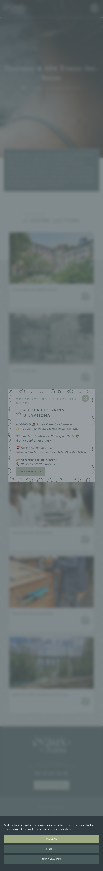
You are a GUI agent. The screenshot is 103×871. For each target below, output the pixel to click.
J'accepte (51, 838)
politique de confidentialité (57, 829)
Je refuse (51, 849)
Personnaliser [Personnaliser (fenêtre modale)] (51, 859)
